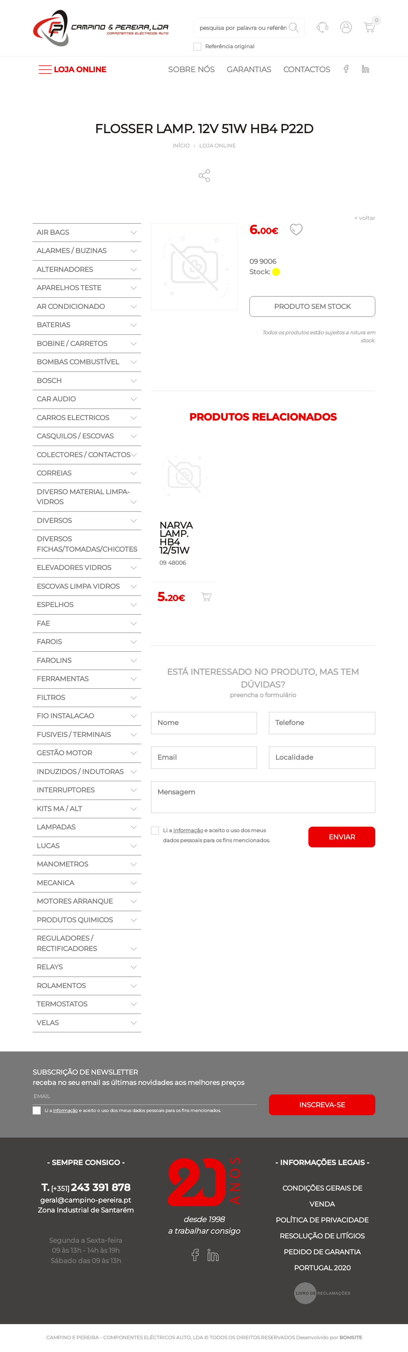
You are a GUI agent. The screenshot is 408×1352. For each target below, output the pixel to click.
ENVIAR (342, 837)
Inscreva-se (322, 1105)
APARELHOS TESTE (69, 289)
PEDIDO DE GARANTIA (322, 1253)
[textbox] (249, 28)
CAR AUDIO (56, 400)
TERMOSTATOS (62, 1005)
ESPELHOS (55, 605)
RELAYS (50, 968)
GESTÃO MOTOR (64, 754)
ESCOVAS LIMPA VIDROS (78, 587)
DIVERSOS (54, 521)
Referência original (230, 46)
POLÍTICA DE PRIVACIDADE (322, 1221)
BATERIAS (53, 326)
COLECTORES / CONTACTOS (83, 455)
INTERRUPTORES (65, 791)
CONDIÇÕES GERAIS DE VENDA (322, 1197)
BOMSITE (350, 1338)
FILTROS (51, 698)
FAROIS (49, 643)
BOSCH (49, 381)
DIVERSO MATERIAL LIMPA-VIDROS (83, 497)
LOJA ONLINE (72, 70)
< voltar (364, 218)
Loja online (217, 146)
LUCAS (48, 846)
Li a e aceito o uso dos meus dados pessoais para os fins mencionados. (216, 835)
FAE (43, 624)
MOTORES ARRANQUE (75, 902)
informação (188, 830)
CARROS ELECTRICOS (73, 418)
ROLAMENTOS (61, 986)
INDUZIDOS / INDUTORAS (80, 772)
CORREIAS (54, 474)
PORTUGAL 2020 (322, 1269)
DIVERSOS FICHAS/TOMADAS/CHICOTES (87, 545)
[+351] (85, 1189)
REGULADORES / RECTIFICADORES (67, 944)
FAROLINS (54, 661)
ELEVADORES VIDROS (74, 568)
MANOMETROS (62, 865)
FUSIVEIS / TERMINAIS (74, 735)
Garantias (249, 70)
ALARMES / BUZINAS (71, 251)
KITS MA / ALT (59, 809)
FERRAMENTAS (62, 680)
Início (181, 146)
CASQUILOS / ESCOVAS (75, 437)
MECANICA (55, 883)
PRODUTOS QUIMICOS (75, 920)
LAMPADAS (56, 828)
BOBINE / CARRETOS (72, 344)
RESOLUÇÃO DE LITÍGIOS (322, 1237)
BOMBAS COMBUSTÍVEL (78, 363)
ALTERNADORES (65, 270)
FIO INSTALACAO (65, 717)
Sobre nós (191, 70)
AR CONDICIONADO (71, 307)
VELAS (48, 1023)
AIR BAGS (53, 233)
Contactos (306, 70)
